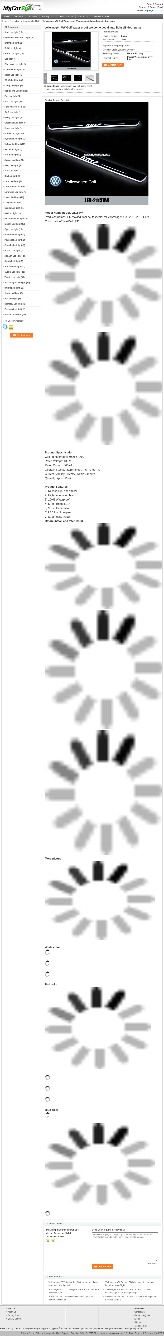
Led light (8, 59)
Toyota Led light (12, 277)
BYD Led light (11, 48)
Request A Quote (147, 7)
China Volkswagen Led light (27, 1328)
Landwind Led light (13, 192)
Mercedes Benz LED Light (17, 37)
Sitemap (138, 1322)
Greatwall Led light (13, 123)
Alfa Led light (11, 298)
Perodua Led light (13, 309)
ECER (140, 1328)
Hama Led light (11, 128)
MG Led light (10, 213)
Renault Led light (12, 256)
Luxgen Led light (12, 202)
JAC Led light (11, 155)
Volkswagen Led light (30, 21)
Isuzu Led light (11, 149)
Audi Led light (11, 32)
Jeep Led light (11, 165)
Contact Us (83, 16)
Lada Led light (11, 181)
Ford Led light (11, 101)
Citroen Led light (12, 69)
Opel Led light (11, 229)
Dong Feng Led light (14, 91)
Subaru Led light (12, 266)
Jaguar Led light (12, 160)
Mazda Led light (12, 208)
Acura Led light (12, 293)
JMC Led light (11, 171)
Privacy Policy (6, 1328)
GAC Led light (11, 112)
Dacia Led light (11, 75)
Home (6, 16)
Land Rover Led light (14, 187)
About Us (32, 16)
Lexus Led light (12, 197)
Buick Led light (11, 53)
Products (19, 16)
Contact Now (114, 65)
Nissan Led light (12, 224)
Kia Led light (10, 176)
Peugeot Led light (13, 240)
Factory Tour (48, 16)
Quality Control (66, 16)
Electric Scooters (12, 314)
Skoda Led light (12, 261)
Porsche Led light (13, 245)
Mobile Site (140, 1326)
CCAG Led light (12, 80)
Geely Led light (11, 117)
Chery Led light (12, 85)
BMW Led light (11, 43)
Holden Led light (12, 144)
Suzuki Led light (12, 272)
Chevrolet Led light (13, 64)
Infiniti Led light (12, 288)
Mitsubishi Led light (14, 218)
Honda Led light (12, 133)
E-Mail (137, 1319)
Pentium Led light (13, 234)
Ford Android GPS (13, 107)
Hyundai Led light (13, 139)
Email (160, 7)
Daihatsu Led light (13, 304)
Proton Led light (12, 250)
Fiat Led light (10, 96)
